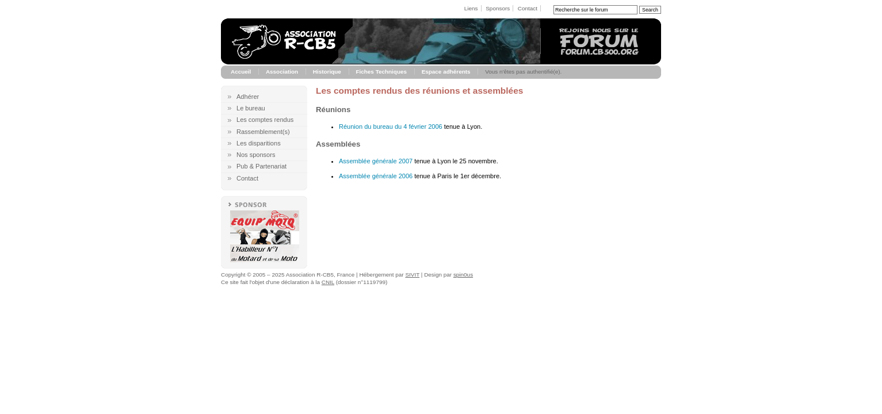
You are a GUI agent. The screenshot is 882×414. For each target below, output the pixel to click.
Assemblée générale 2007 (376, 161)
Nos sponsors (255, 154)
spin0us (463, 274)
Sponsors (498, 8)
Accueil (241, 71)
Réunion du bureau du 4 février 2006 (390, 126)
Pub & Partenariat (261, 166)
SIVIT (412, 274)
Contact (527, 8)
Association (282, 71)
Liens (471, 8)
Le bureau (250, 108)
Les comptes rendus (264, 119)
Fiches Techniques (381, 71)
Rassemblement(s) (263, 131)
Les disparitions (258, 143)
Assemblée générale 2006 (376, 175)
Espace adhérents (446, 71)
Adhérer (247, 96)
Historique (327, 71)
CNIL (328, 282)
